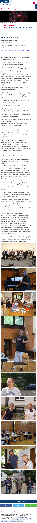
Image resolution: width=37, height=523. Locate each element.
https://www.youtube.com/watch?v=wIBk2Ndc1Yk (15, 51)
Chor (9, 27)
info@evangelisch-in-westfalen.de (21, 519)
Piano (14, 27)
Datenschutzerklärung (16, 521)
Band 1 (5, 27)
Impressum (4, 521)
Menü (4, 1)
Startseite (3, 4)
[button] (6, 505)
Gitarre (19, 27)
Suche (11, 1)
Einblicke (8, 4)
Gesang (25, 27)
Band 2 (31, 27)
